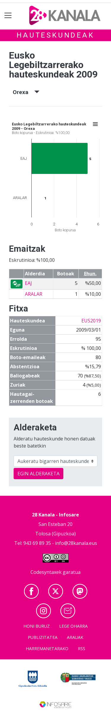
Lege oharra (73, 626)
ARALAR (33, 294)
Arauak (75, 637)
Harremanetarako (47, 648)
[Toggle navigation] (8, 15)
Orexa (26, 92)
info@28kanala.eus (76, 543)
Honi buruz (36, 626)
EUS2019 (91, 320)
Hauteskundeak (55, 35)
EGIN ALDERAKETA (38, 473)
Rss (81, 648)
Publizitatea (42, 637)
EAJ (28, 283)
